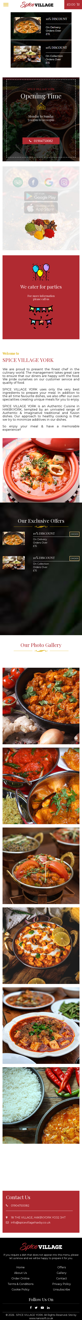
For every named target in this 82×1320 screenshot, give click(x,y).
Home (20, 1267)
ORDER (74, 534)
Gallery (61, 1273)
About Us (20, 1273)
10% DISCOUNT (44, 533)
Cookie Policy (21, 1289)
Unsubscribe (61, 1289)
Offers (61, 1267)
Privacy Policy (61, 1284)
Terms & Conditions (20, 1284)
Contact (61, 1278)
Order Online (20, 1278)
